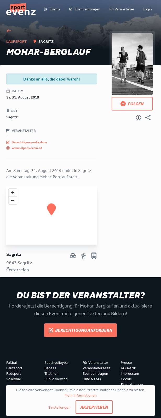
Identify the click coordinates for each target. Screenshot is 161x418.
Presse (126, 362)
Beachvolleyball (56, 362)
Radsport (13, 373)
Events (52, 9)
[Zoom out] (13, 200)
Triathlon (51, 373)
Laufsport (14, 368)
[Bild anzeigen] (132, 64)
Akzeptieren (94, 407)
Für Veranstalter (121, 9)
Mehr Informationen (81, 395)
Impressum (130, 373)
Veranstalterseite (97, 368)
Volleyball (13, 379)
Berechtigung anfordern (80, 330)
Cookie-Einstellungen (132, 382)
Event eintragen (84, 9)
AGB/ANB (128, 368)
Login (147, 9)
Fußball (12, 362)
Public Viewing (56, 379)
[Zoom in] (13, 192)
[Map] (51, 215)
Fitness (50, 368)
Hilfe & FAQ (92, 379)
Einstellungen (59, 407)
